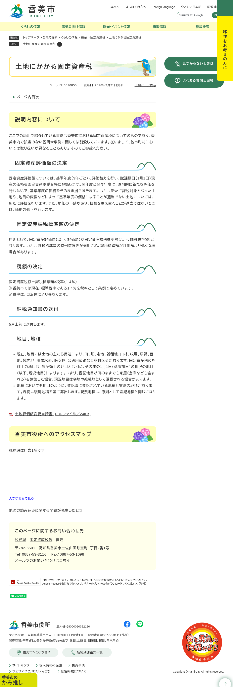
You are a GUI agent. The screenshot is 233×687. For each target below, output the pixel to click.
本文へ (115, 7)
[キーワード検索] (193, 15)
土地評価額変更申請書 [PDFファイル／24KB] (52, 414)
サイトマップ (20, 665)
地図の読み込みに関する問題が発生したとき (46, 511)
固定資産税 (97, 37)
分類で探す (50, 37)
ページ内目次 (28, 97)
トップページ (31, 37)
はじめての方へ (135, 7)
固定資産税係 (41, 540)
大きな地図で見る (21, 498)
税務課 (20, 540)
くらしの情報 (69, 37)
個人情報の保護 (50, 665)
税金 (84, 37)
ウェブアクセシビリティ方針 (31, 671)
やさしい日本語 (191, 7)
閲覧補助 (213, 7)
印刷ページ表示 (145, 85)
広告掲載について (74, 671)
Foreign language (163, 7)
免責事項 (78, 665)
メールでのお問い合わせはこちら (42, 561)
